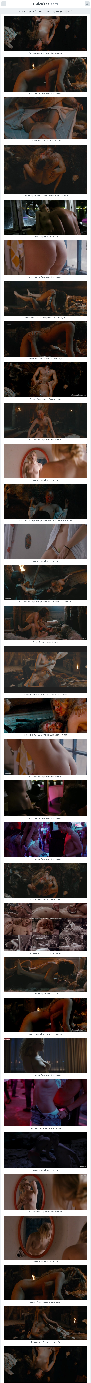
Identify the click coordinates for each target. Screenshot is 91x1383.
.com (45, 4)
